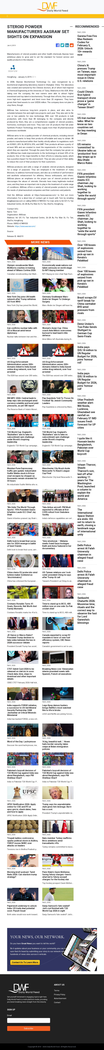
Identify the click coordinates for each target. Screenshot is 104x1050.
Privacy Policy (60, 994)
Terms (56, 990)
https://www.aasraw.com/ (26, 226)
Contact (57, 1002)
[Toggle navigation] (7, 16)
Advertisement (60, 998)
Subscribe (28, 1028)
